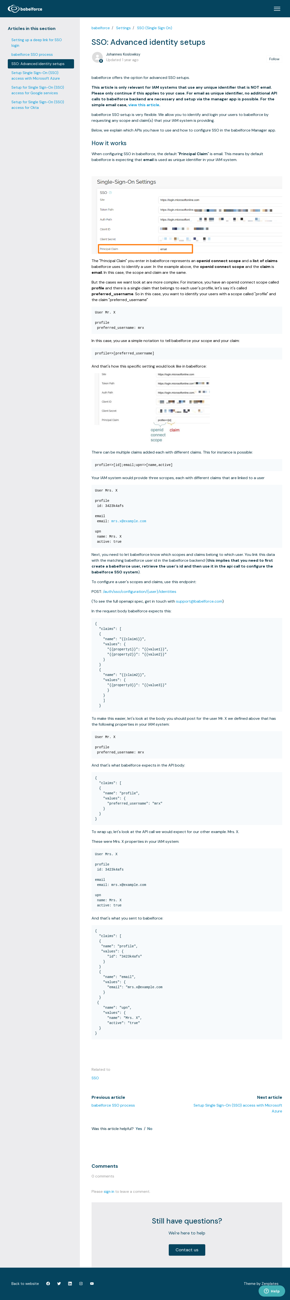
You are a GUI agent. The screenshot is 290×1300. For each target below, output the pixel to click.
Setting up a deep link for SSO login (36, 43)
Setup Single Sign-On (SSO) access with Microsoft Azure (35, 75)
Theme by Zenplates (261, 1283)
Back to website (25, 1283)
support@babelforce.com (199, 601)
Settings (123, 28)
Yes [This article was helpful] (139, 1128)
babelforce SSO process (113, 1105)
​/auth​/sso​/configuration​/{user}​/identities (139, 591)
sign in (109, 1191)
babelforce (101, 28)
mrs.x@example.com (128, 521)
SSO (95, 1078)
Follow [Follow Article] (274, 59)
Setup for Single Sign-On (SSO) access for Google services (37, 90)
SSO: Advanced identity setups (38, 63)
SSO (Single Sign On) (154, 28)
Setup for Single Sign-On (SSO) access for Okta (37, 105)
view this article (143, 104)
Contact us (187, 1250)
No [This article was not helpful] (149, 1128)
